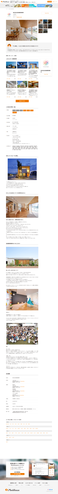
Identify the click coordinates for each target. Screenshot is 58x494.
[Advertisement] (29, 451)
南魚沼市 (27, 147)
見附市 (22, 147)
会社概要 (15, 55)
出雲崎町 (33, 147)
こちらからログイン (21, 475)
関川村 (17, 149)
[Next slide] (52, 5)
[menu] (56, 1)
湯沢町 (36, 147)
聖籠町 (35, 148)
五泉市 (26, 148)
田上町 (30, 147)
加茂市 (16, 147)
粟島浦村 (37, 428)
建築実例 (16, 2)
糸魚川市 (10, 437)
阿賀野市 (29, 148)
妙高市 (13, 437)
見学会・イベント (28, 2)
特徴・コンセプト (11, 55)
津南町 (13, 148)
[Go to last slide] (6, 5)
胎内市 (32, 148)
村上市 (22, 148)
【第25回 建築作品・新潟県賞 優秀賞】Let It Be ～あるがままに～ (11, 72)
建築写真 (24, 2)
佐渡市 (20, 149)
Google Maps (22, 381)
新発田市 (19, 148)
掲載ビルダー (12, 2)
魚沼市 (24, 147)
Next (36, 30)
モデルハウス (33, 2)
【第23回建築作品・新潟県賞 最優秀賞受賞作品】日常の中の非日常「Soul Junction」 (33, 91)
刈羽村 (16, 148)
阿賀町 (15, 149)
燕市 (24, 148)
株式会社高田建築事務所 (9, 69)
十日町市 (19, 147)
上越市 (7, 437)
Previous (7, 30)
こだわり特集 (20, 2)
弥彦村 (28, 428)
